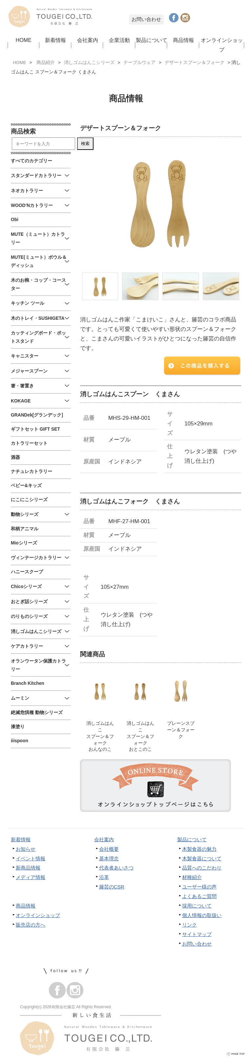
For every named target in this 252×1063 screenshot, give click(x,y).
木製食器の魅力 (199, 850)
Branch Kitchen (27, 683)
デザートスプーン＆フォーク (194, 62)
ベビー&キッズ (26, 485)
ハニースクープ (27, 571)
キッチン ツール (27, 303)
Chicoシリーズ (26, 586)
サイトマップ (197, 935)
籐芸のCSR (111, 887)
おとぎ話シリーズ (29, 601)
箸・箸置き (22, 385)
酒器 (15, 457)
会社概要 (109, 850)
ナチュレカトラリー (31, 471)
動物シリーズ (24, 514)
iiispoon (19, 740)
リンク (189, 926)
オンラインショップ (222, 44)
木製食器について (201, 859)
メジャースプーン (29, 371)
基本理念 (109, 859)
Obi (14, 219)
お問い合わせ (146, 19)
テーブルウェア (139, 62)
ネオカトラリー (27, 190)
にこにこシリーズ (29, 499)
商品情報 (183, 40)
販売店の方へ (30, 926)
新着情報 (55, 40)
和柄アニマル (24, 528)
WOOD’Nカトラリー (32, 205)
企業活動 (119, 40)
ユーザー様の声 (199, 887)
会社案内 (87, 40)
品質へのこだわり (201, 868)
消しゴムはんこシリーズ (89, 62)
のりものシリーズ (29, 616)
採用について (197, 907)
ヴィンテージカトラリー (36, 557)
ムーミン (20, 698)
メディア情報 (30, 878)
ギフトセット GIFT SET (35, 429)
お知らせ (25, 850)
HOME (24, 40)
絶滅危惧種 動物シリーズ (37, 712)
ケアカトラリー (27, 646)
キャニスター (24, 356)
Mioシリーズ (24, 543)
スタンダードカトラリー (36, 175)
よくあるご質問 (199, 897)
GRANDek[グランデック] (37, 415)
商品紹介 (45, 62)
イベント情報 (30, 859)
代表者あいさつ (116, 868)
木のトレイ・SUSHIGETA (37, 318)
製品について (151, 40)
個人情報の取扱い (201, 916)
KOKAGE (21, 401)
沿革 (104, 878)
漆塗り (18, 726)
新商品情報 (28, 868)
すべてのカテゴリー (31, 160)
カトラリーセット (29, 443)
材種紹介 (192, 878)
